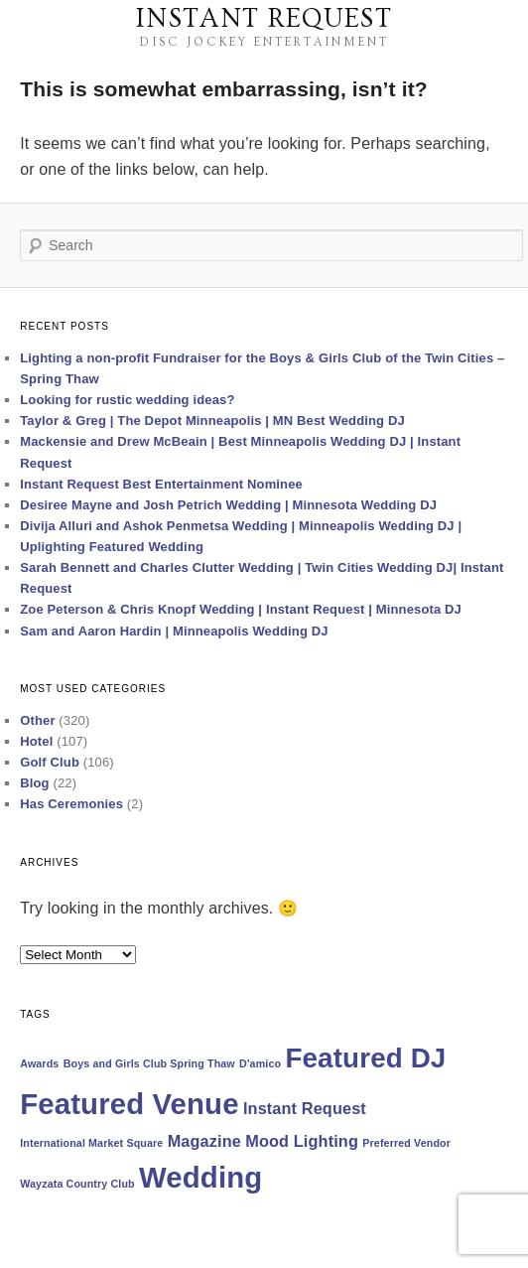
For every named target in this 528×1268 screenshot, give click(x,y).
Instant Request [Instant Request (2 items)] (304, 1108)
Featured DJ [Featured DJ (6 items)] (365, 1058)
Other (37, 720)
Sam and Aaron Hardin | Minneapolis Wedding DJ (174, 631)
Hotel (36, 741)
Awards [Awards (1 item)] (39, 1063)
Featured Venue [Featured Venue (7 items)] (129, 1103)
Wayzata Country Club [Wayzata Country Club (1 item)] (77, 1184)
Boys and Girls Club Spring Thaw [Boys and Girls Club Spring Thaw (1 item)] (149, 1063)
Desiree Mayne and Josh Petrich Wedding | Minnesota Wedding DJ (228, 504)
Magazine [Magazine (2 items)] (204, 1141)
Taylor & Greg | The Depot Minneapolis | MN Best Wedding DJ (212, 420)
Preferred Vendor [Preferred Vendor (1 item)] (406, 1143)
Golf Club (49, 762)
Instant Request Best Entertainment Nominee (161, 484)
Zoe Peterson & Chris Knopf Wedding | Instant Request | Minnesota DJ (241, 609)
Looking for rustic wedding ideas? (127, 399)
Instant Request (264, 19)
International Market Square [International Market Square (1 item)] (91, 1143)
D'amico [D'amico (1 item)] (260, 1063)
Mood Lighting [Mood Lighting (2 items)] (301, 1141)
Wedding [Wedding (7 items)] (200, 1177)
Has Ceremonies (71, 803)
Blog (34, 782)
